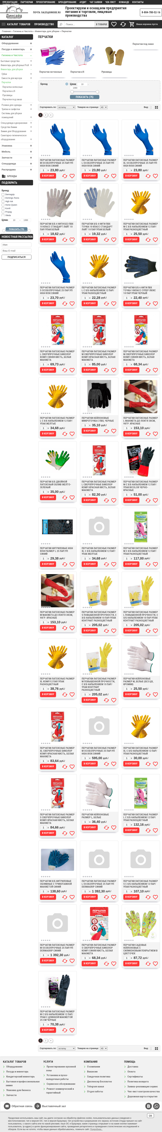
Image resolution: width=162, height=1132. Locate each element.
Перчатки (17, 82)
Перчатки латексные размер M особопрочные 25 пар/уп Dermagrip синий (57, 947)
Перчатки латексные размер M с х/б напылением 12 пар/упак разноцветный (140, 226)
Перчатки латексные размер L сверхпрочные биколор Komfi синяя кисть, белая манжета (57, 355)
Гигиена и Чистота (17, 55)
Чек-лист (110, 2)
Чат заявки (96, 2)
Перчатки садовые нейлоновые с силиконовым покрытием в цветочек (140, 949)
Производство (44, 24)
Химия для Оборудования (17, 131)
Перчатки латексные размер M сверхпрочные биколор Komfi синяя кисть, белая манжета (140, 355)
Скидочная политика (98, 1076)
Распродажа (17, 170)
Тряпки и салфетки (17, 109)
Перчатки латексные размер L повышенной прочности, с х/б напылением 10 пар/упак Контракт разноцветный (140, 616)
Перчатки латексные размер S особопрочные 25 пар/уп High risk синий (57, 290)
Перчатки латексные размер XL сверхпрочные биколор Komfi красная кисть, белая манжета (57, 752)
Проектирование (45, 2)
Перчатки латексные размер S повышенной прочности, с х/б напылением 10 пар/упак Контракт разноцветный (99, 616)
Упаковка (17, 146)
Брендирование (67, 2)
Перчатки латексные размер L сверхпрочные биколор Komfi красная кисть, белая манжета (99, 486)
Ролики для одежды (17, 105)
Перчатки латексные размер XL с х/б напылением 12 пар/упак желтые (99, 551)
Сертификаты (135, 1076)
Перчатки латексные (12, 87)
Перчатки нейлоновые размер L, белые (95, 816)
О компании (93, 1066)
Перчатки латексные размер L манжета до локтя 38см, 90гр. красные (140, 420)
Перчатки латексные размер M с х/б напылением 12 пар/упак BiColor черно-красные (140, 486)
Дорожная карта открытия (142, 1096)
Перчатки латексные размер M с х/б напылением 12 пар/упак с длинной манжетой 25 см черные (57, 1015)
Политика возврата (138, 1081)
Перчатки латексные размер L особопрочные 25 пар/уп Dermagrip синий (99, 884)
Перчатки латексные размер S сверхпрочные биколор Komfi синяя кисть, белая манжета (99, 949)
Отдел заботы (95, 1091)
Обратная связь (22, 1106)
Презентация (9, 2)
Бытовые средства (17, 61)
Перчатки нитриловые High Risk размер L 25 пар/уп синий (56, 551)
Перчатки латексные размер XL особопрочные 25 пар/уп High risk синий (140, 163)
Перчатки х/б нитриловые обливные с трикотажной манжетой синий (56, 884)
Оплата (131, 1071)
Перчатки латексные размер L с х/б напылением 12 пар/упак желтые (57, 420)
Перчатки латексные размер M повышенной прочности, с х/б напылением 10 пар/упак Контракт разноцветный (99, 684)
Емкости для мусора (17, 78)
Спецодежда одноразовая (17, 123)
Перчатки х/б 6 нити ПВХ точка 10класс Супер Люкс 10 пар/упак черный (139, 290)
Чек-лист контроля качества (143, 1091)
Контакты (137, 2)
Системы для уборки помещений (17, 115)
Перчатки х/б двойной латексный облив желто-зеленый (55, 484)
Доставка (132, 1066)
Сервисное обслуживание (61, 1083)
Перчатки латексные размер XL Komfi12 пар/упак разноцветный (57, 681)
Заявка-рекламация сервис (142, 1086)
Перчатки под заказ (12, 99)
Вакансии (92, 1071)
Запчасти (17, 158)
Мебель (17, 152)
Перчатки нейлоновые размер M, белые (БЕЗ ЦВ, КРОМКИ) (138, 681)
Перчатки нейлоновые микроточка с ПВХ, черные (98, 419)
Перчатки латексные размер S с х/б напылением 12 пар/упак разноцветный (140, 884)
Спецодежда (17, 164)
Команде (124, 2)
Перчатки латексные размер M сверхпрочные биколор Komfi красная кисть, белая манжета (99, 355)
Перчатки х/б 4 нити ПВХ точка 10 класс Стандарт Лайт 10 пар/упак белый (97, 226)
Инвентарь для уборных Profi (17, 65)
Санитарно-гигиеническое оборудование (17, 137)
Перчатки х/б (8, 91)
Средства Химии (17, 127)
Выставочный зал (54, 1106)
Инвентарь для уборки (17, 69)
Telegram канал (95, 1086)
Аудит (83, 2)
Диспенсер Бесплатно (99, 1081)
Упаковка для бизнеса (18, 1090)
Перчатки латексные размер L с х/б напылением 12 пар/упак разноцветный (99, 290)
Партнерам (26, 2)
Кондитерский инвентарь (20, 1076)
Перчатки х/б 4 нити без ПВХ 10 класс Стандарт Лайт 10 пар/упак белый (56, 226)
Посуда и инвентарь (17, 49)
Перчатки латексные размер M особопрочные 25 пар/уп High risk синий (57, 163)
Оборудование (17, 43)
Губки (17, 74)
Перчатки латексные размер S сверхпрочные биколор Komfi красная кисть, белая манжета (57, 819)
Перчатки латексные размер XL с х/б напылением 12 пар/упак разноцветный (140, 751)
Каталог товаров (16, 24)
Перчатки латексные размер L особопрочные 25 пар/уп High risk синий (99, 163)
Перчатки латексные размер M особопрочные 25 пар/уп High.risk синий (99, 751)
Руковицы (7, 95)
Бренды (12, 176)
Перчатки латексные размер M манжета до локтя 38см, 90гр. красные (57, 615)
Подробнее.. (96, 1129)
